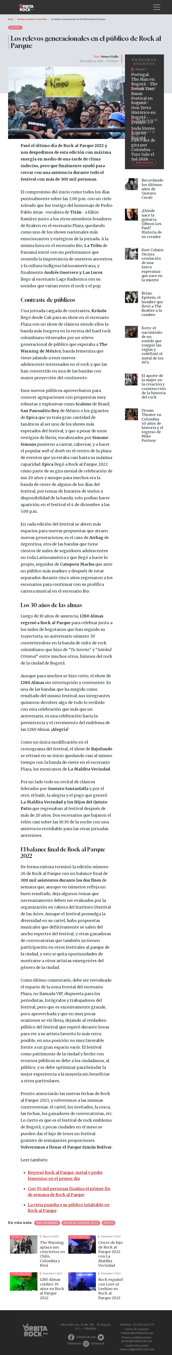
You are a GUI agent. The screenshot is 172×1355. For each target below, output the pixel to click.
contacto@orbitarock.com (136, 1333)
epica (108, 1223)
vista (37, 1252)
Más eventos (144, 162)
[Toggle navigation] (157, 7)
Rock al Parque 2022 (81, 1223)
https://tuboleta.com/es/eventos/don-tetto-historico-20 (144, 112)
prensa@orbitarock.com (136, 1341)
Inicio (10, 19)
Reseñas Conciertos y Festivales (32, 19)
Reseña (15, 27)
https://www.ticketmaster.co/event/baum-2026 (144, 96)
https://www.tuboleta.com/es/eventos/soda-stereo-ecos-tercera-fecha (144, 129)
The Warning (47, 1223)
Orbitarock (74, 1343)
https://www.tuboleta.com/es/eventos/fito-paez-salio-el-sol (144, 146)
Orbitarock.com (86, 1337)
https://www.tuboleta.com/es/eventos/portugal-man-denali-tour (144, 79)
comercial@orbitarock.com (137, 1349)
